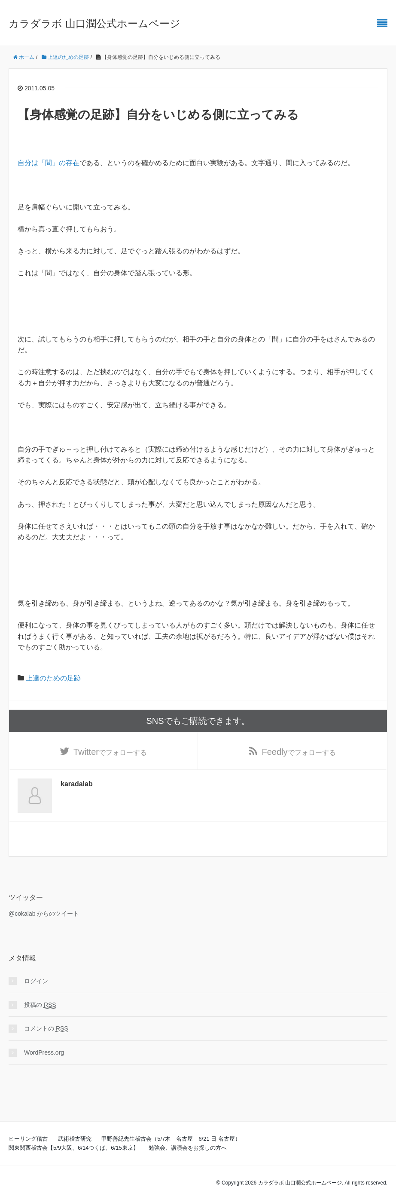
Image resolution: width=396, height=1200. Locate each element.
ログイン (36, 981)
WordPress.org (44, 1052)
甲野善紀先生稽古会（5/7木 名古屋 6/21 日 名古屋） (171, 1139)
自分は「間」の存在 (48, 162)
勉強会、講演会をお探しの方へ (188, 1148)
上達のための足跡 (53, 678)
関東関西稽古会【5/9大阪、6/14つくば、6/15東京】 (74, 1148)
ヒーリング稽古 (28, 1139)
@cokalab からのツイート (44, 913)
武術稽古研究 (74, 1139)
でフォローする (110, 752)
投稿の (40, 1005)
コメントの (46, 1029)
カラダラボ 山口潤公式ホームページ (94, 23)
